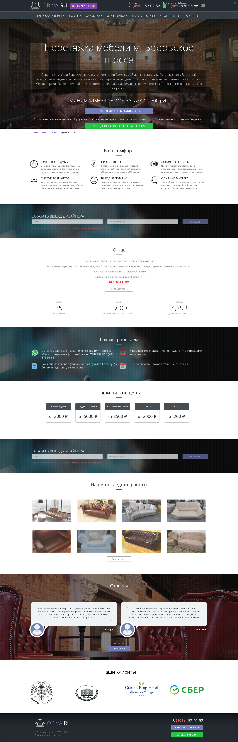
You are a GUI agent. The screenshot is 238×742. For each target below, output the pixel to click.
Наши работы (170, 15)
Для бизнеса (117, 15)
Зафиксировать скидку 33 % (119, 111)
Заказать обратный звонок (187, 727)
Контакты (192, 15)
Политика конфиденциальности (49, 735)
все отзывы (119, 648)
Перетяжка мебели (49, 15)
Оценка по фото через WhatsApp (119, 126)
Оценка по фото (187, 734)
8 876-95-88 (180, 6)
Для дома (94, 15)
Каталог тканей (143, 15)
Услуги (75, 15)
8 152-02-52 (144, 6)
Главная (35, 132)
